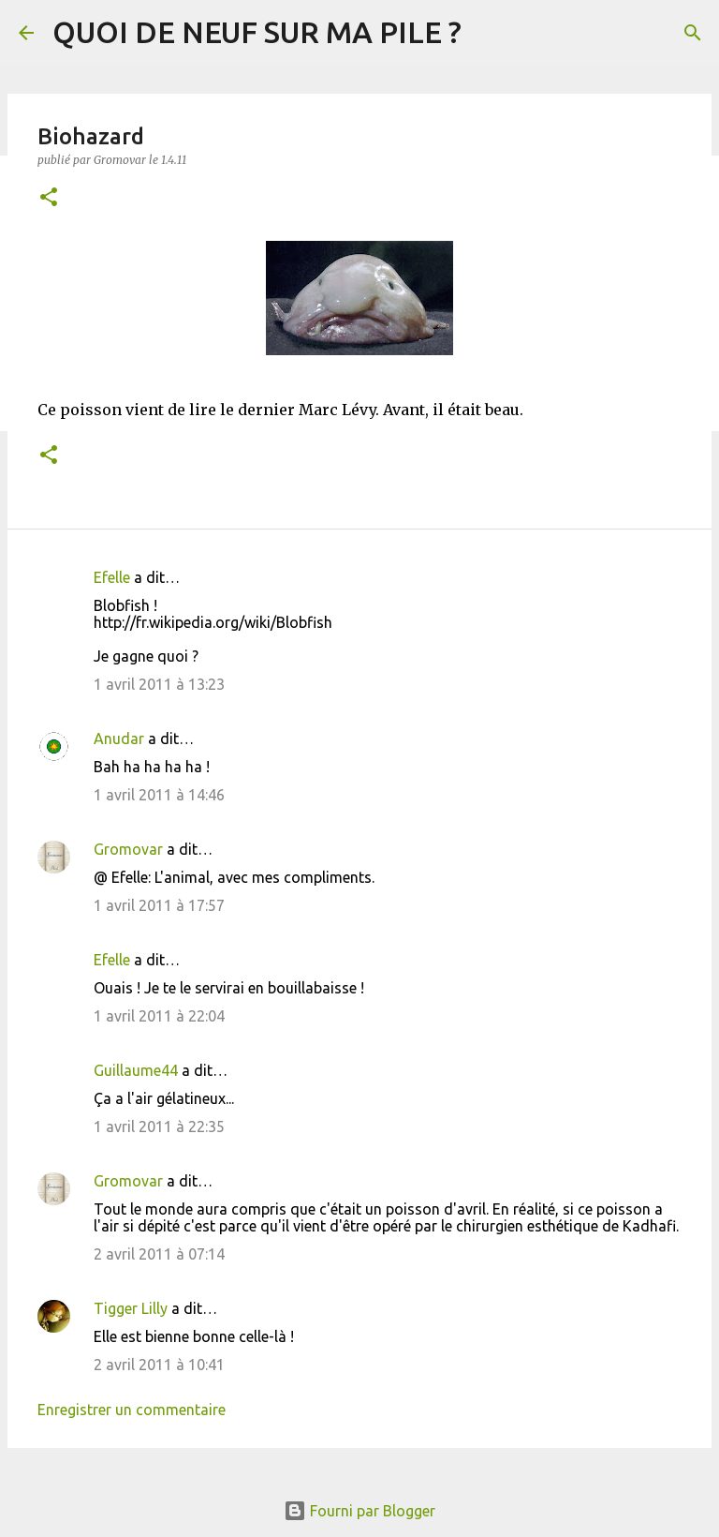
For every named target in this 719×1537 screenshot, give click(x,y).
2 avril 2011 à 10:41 (159, 1364)
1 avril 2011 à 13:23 (159, 684)
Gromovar (128, 849)
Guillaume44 (136, 1070)
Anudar (119, 738)
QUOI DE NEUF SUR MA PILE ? (257, 32)
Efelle (112, 577)
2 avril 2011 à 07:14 (159, 1254)
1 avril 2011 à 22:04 (159, 1015)
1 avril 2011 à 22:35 (159, 1126)
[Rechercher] (693, 32)
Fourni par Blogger (359, 1510)
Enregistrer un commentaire (131, 1409)
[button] (48, 198)
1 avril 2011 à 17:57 (159, 905)
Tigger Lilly (131, 1308)
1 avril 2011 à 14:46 (159, 794)
